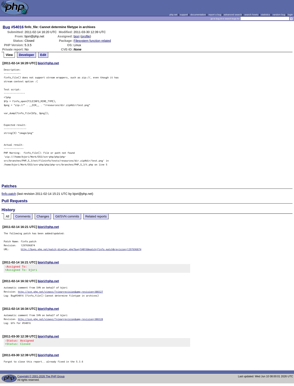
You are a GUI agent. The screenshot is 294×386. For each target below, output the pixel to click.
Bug (6, 27)
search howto (251, 14)
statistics (265, 14)
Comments (23, 216)
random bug (279, 14)
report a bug (215, 14)
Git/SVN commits (67, 216)
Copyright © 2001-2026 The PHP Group (41, 379)
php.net (173, 14)
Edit (43, 55)
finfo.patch (9, 194)
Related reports (96, 216)
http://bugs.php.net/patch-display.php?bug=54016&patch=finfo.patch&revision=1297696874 (81, 249)
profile (85, 36)
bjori (76, 36)
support (184, 14)
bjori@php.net (48, 63)
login (290, 14)
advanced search (233, 14)
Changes (43, 216)
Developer (26, 55)
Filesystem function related (92, 40)
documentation (198, 14)
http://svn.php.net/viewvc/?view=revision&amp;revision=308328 (60, 320)
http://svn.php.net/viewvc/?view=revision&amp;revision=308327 (60, 293)
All (7, 216)
